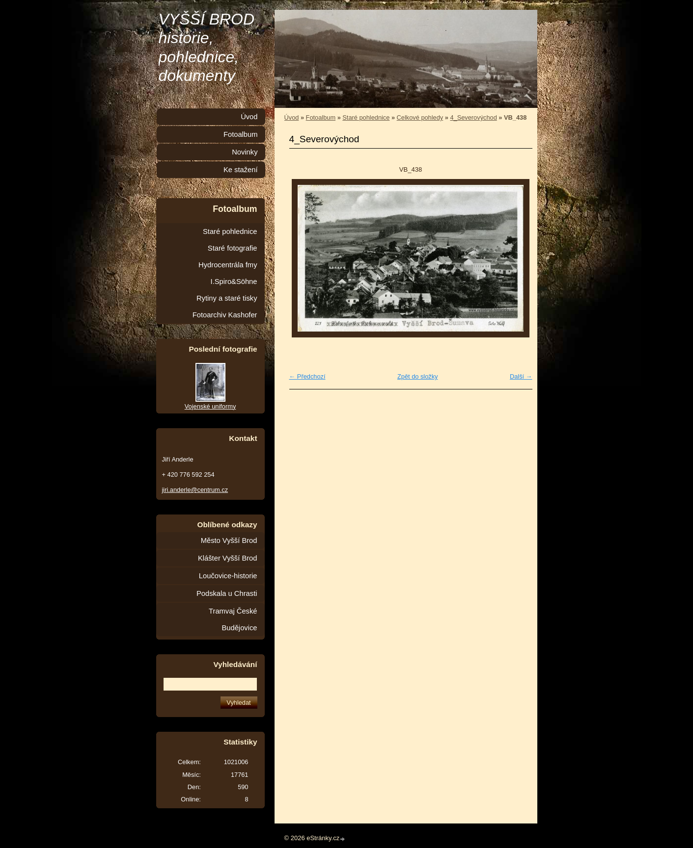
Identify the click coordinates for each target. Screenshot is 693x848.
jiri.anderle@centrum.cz (195, 489)
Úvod (291, 117)
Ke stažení (240, 170)
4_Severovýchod (473, 117)
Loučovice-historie (228, 576)
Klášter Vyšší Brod (227, 558)
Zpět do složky (417, 376)
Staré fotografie (232, 248)
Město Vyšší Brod (229, 540)
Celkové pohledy (420, 117)
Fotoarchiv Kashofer (225, 315)
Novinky (244, 152)
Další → (521, 376)
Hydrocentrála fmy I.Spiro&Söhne (227, 273)
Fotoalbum (320, 117)
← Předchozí (307, 376)
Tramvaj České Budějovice (233, 619)
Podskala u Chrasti (226, 593)
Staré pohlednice (365, 117)
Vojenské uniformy (210, 406)
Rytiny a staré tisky (226, 298)
